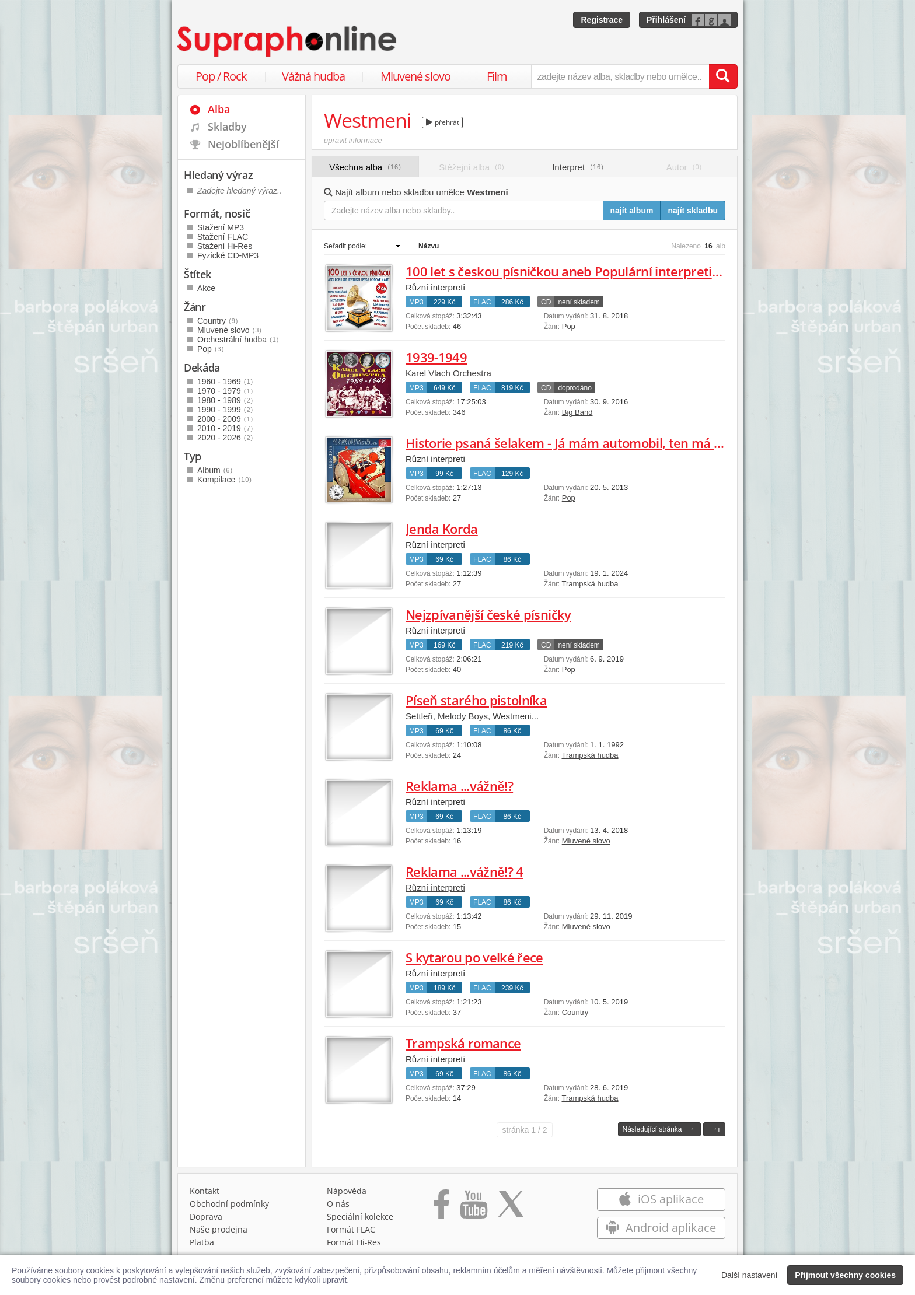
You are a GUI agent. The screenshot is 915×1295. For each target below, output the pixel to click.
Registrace (602, 19)
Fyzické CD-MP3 (228, 255)
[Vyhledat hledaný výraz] (723, 76)
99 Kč (444, 474)
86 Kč (512, 559)
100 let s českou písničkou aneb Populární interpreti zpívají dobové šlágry (621, 271)
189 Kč (444, 988)
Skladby (227, 127)
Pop (568, 326)
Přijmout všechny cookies (845, 1275)
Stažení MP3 (220, 227)
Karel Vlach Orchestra (448, 373)
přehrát (442, 122)
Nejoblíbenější (243, 144)
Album (215, 470)
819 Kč (512, 388)
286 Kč (512, 302)
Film (497, 76)
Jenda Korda (442, 528)
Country (575, 1012)
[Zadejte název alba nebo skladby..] (463, 210)
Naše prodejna (218, 1229)
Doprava (206, 1216)
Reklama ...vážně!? (459, 785)
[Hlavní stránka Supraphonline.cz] (287, 41)
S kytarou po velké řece (474, 957)
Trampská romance (463, 1043)
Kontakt (204, 1190)
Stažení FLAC (222, 237)
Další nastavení (749, 1275)
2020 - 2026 (225, 437)
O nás (338, 1203)
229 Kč (444, 302)
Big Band (577, 412)
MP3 (416, 302)
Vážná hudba (313, 76)
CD (546, 302)
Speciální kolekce (360, 1216)
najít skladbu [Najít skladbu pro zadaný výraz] (693, 210)
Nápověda (346, 1190)
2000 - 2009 (225, 419)
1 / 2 (524, 1130)
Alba (219, 109)
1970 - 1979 (225, 391)
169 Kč (444, 645)
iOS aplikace (661, 1199)
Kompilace (224, 479)
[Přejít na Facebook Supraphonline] (441, 1208)
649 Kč (444, 388)
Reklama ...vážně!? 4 (464, 871)
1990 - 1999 (225, 409)
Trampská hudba (589, 583)
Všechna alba (365, 167)
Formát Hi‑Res (354, 1242)
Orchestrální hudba (238, 339)
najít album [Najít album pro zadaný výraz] (632, 210)
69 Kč (444, 559)
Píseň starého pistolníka (476, 700)
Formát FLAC (351, 1229)
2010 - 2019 (225, 428)
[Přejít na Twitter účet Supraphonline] (510, 1208)
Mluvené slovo (415, 76)
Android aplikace (661, 1228)
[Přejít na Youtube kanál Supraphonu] (473, 1208)
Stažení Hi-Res (224, 246)
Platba (202, 1242)
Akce (206, 288)
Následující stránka (658, 1128)
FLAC (482, 302)
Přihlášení (666, 19)
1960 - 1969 (225, 381)
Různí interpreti (435, 887)
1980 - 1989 (225, 400)
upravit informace (353, 140)
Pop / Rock (221, 76)
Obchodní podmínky (229, 1203)
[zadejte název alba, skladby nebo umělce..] (620, 76)
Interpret (578, 167)
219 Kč (512, 645)
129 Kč (512, 474)
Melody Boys (463, 716)
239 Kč (512, 988)
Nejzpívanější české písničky (488, 614)
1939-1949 (436, 357)
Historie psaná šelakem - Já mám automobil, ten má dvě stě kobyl (598, 443)
